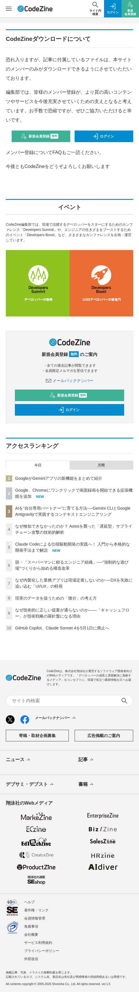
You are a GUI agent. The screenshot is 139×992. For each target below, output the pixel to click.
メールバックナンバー (70, 380)
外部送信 (31, 959)
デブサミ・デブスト (30, 785)
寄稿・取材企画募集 (37, 735)
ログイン (103, 136)
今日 (37, 465)
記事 (86, 760)
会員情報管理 (34, 918)
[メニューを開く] (8, 8)
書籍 (86, 785)
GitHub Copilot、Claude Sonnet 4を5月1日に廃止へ (62, 628)
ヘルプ (29, 902)
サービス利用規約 (38, 943)
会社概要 (31, 935)
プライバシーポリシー (41, 951)
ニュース (18, 760)
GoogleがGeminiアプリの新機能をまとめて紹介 (59, 478)
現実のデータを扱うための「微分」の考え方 (56, 598)
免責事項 (31, 926)
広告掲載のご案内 (103, 735)
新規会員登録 (40, 136)
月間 (101, 465)
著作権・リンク (36, 910)
